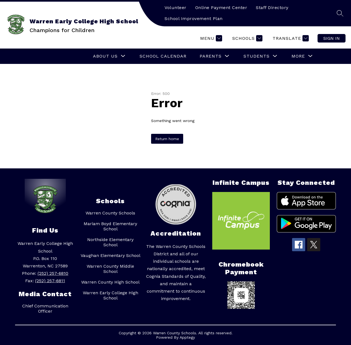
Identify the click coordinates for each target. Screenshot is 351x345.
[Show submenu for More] (298, 56)
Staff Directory (272, 7)
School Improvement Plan (194, 18)
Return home (167, 139)
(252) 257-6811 (50, 280)
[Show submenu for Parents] (211, 56)
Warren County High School (110, 282)
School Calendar (163, 56)
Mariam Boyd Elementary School (110, 226)
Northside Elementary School (110, 242)
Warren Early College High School (110, 295)
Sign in (331, 38)
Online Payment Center (221, 7)
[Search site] (340, 13)
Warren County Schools (110, 213)
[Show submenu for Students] (257, 56)
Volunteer (175, 7)
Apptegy (187, 337)
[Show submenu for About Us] (105, 56)
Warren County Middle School (110, 269)
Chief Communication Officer (45, 308)
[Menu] (210, 38)
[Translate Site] (290, 38)
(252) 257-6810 (53, 273)
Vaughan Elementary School (110, 255)
